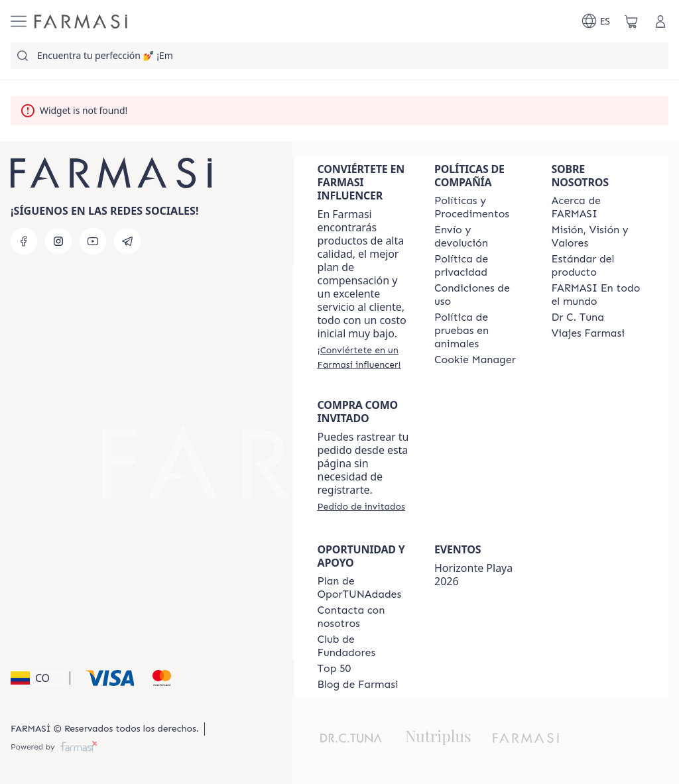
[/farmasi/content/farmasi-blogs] (358, 684)
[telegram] (127, 241)
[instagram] (58, 241)
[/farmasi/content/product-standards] (598, 265)
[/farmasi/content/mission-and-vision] (598, 236)
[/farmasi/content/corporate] (598, 295)
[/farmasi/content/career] (588, 333)
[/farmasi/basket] (631, 21)
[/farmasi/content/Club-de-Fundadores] (364, 646)
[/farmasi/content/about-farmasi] (598, 207)
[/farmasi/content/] (475, 359)
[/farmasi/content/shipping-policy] (480, 236)
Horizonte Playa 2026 (473, 574)
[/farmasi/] (80, 21)
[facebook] (24, 241)
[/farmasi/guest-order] (361, 506)
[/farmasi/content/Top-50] (334, 668)
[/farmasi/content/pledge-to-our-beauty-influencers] (578, 317)
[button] (38, 678)
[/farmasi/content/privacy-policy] (480, 265)
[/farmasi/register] (364, 357)
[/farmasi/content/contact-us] (364, 617)
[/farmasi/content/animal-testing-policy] (480, 331)
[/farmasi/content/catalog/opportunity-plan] (364, 588)
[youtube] (93, 241)
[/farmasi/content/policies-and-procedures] (480, 207)
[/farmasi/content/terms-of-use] (480, 295)
